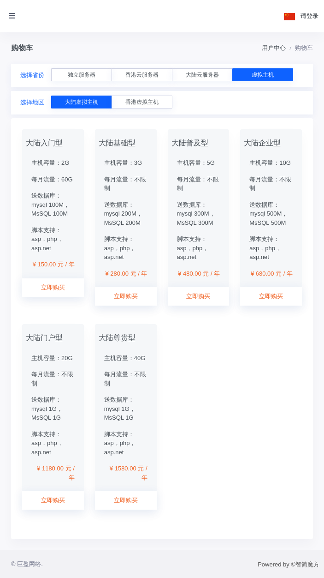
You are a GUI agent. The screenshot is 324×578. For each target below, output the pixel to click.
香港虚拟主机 (142, 102)
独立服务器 (81, 75)
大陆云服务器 (202, 75)
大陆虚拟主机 (81, 102)
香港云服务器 (142, 75)
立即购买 (53, 287)
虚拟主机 (263, 75)
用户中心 (274, 47)
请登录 (309, 15)
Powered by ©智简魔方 (288, 564)
